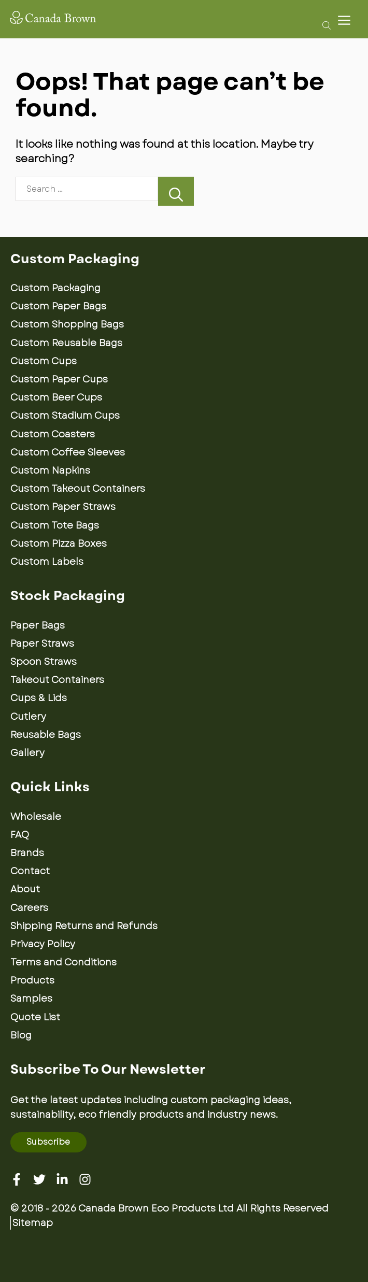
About (25, 889)
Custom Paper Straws (63, 507)
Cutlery (28, 716)
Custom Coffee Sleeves (67, 452)
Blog (21, 1035)
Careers (29, 908)
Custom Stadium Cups (65, 415)
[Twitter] (39, 1179)
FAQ (19, 835)
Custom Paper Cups (59, 379)
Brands (27, 853)
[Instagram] (85, 1179)
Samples (31, 998)
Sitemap (32, 1223)
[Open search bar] (323, 25)
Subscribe (48, 1142)
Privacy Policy (42, 944)
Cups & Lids (38, 698)
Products (32, 980)
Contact (30, 871)
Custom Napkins (50, 470)
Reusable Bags (45, 735)
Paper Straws (42, 643)
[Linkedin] (62, 1179)
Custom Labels (46, 561)
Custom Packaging (55, 288)
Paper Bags (37, 625)
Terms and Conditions (63, 962)
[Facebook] (16, 1179)
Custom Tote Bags (54, 525)
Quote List (35, 1017)
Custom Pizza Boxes (58, 543)
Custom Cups (43, 361)
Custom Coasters (52, 434)
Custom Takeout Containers (77, 488)
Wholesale (35, 816)
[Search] (176, 191)
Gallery (27, 753)
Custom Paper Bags (58, 306)
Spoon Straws (43, 661)
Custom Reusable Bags (66, 343)
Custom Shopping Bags (67, 324)
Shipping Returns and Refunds (84, 926)
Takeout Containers (57, 680)
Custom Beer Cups (56, 397)
